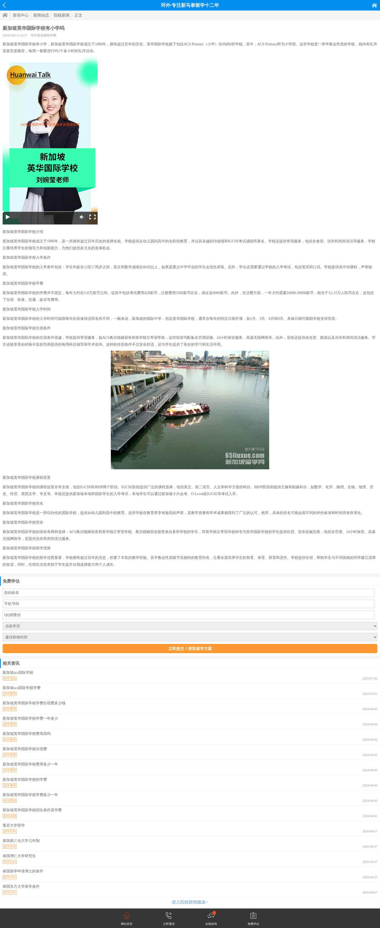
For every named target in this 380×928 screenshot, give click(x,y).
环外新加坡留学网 (43, 35)
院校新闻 (62, 15)
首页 (374, 5)
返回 (4, 5)
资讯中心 (20, 15)
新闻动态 (41, 15)
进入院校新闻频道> (190, 902)
